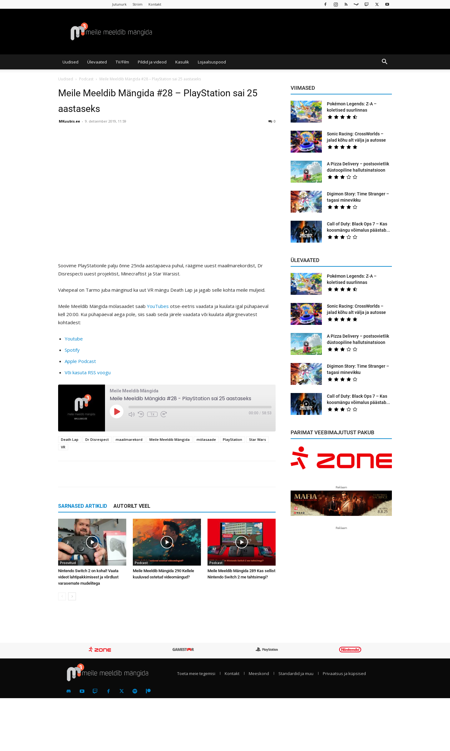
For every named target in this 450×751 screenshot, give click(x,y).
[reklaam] (341, 460)
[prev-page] (62, 596)
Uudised (70, 62)
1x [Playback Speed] (152, 414)
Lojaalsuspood (212, 62)
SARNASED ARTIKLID (82, 506)
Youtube (74, 338)
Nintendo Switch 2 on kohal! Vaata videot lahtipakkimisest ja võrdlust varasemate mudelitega (88, 577)
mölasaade (206, 439)
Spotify (72, 350)
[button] (384, 62)
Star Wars (257, 439)
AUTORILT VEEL (131, 506)
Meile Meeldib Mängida (169, 439)
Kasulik (182, 62)
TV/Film (122, 62)
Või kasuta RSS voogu (88, 372)
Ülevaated (97, 62)
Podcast (86, 79)
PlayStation (232, 439)
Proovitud (68, 563)
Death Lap (69, 439)
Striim (137, 4)
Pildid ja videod (152, 62)
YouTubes (158, 306)
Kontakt (154, 4)
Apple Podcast (80, 361)
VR (63, 447)
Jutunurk (119, 4)
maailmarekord (129, 439)
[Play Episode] (116, 411)
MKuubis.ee (69, 121)
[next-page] (72, 596)
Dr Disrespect (97, 439)
